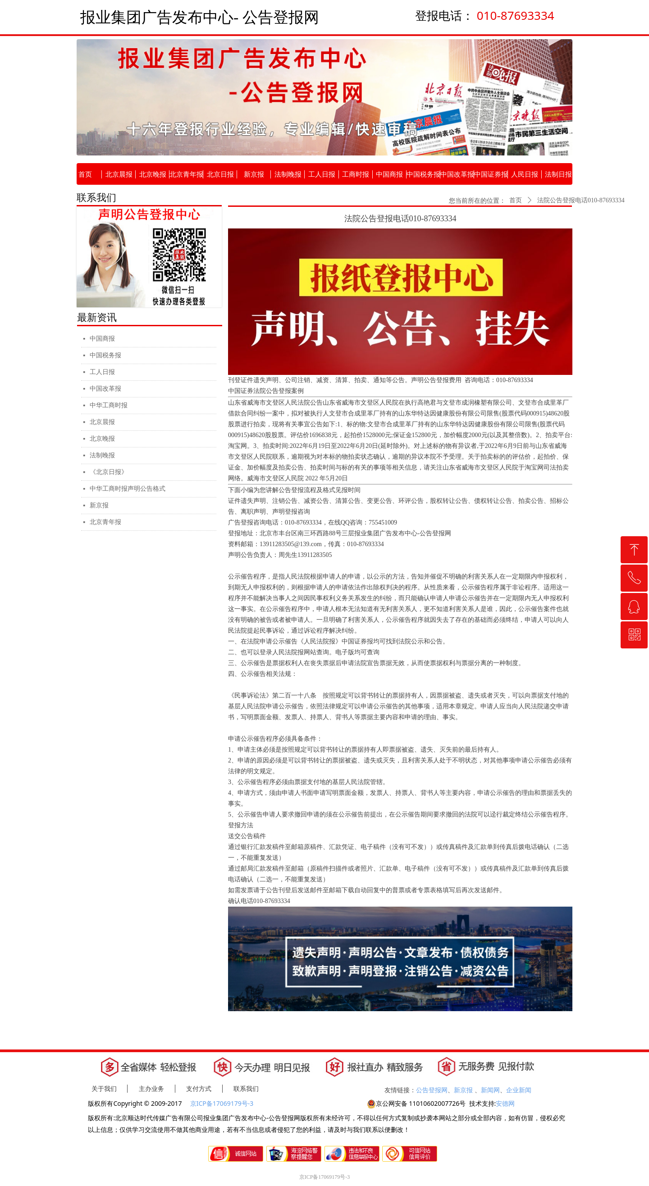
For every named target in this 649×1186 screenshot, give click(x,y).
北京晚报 (102, 438)
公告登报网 (432, 1090)
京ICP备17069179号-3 (222, 1103)
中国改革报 (105, 388)
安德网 (505, 1103)
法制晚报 (102, 455)
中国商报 (102, 338)
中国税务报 (105, 355)
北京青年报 (105, 522)
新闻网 (490, 1090)
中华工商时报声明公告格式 (127, 488)
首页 (515, 200)
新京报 (99, 505)
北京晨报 (102, 422)
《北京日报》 (109, 472)
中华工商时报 (109, 405)
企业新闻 (518, 1090)
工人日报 (102, 372)
